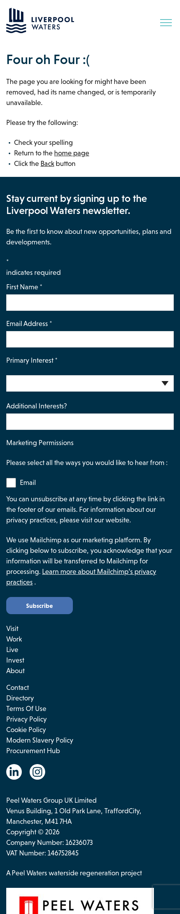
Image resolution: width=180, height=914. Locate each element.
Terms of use (26, 709)
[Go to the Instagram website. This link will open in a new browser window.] (37, 772)
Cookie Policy (26, 730)
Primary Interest (32, 360)
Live (12, 650)
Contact (17, 687)
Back (47, 163)
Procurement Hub (33, 751)
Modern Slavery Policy (39, 740)
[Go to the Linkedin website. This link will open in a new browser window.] (14, 772)
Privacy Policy (26, 719)
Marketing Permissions (40, 443)
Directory (20, 698)
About (15, 671)
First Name (24, 287)
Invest (15, 660)
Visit (12, 628)
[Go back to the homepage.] (40, 31)
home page (71, 153)
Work (14, 639)
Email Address (29, 324)
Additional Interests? (36, 406)
